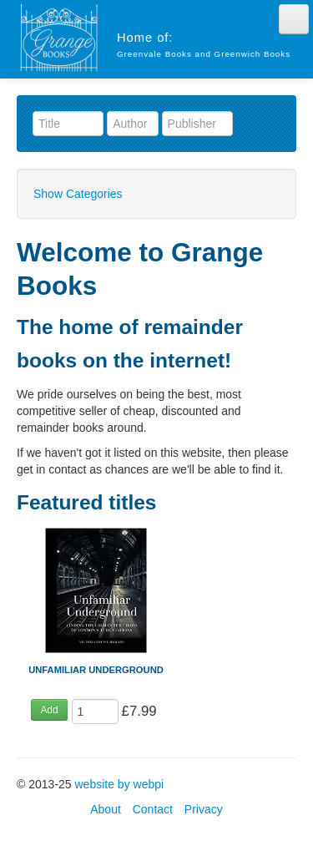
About (105, 809)
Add (49, 710)
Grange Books (58, 37)
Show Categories (78, 193)
